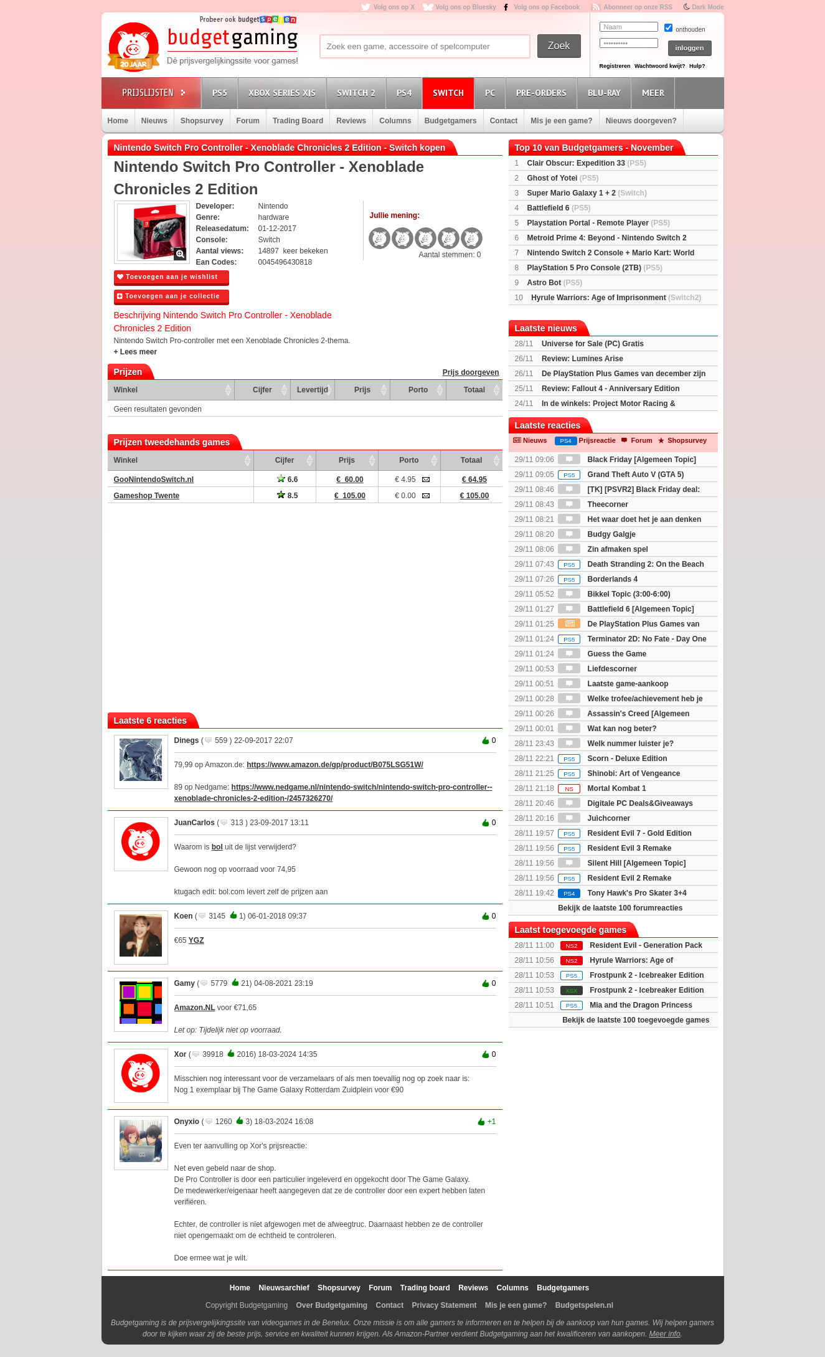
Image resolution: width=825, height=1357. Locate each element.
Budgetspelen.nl (584, 1305)
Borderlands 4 (598, 579)
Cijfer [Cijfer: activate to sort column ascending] (262, 389)
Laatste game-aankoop (613, 683)
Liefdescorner (597, 668)
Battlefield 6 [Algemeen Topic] (626, 609)
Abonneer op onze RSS (637, 7)
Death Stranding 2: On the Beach (631, 564)
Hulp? (697, 66)
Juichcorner (594, 818)
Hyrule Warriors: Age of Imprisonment (616, 297)
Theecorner (593, 504)
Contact (504, 120)
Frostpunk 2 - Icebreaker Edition (647, 975)
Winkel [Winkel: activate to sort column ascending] (126, 389)
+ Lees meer (136, 352)
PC (492, 92)
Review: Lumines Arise (582, 358)
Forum (248, 120)
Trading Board (298, 120)
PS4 (406, 92)
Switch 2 (358, 92)
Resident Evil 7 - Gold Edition (625, 833)
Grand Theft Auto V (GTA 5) (621, 474)
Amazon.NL (194, 1007)
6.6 (287, 479)
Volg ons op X (394, 7)
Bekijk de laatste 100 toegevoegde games (635, 1020)
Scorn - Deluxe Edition (612, 758)
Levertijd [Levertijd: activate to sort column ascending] (312, 389)
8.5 (287, 495)
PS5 (221, 92)
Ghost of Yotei (563, 178)
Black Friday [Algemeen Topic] (627, 459)
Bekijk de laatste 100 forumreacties (620, 908)
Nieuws (154, 120)
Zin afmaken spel (603, 549)
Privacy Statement (444, 1305)
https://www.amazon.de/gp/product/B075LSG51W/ (335, 764)
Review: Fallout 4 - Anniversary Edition (611, 388)
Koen (183, 916)
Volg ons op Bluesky (465, 7)
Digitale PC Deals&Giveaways (625, 803)
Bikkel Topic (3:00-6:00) (614, 594)
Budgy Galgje (597, 534)
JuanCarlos (194, 822)
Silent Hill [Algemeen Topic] (622, 863)
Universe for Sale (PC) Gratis (593, 343)
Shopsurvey (202, 120)
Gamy (184, 983)
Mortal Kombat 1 (602, 788)
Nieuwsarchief (283, 1288)
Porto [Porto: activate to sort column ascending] (418, 389)
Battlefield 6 (559, 208)
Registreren (615, 66)
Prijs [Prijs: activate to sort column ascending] (362, 389)
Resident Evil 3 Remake (614, 848)
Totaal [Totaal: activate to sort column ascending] (474, 389)
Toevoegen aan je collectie (168, 296)
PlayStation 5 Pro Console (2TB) (594, 267)
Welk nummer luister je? (616, 743)
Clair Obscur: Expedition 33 (586, 163)
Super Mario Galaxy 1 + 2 (587, 193)
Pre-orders (543, 92)
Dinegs (186, 740)
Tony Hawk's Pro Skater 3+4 (622, 893)
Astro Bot (555, 282)
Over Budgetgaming (331, 1305)
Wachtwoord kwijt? (660, 66)
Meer (655, 92)
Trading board (425, 1288)
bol (217, 847)
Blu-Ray (606, 92)
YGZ (196, 940)
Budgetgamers (451, 120)
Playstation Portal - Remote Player (598, 223)
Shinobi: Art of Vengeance (619, 773)
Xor (180, 1054)
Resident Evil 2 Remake (614, 878)
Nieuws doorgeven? (641, 120)
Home (118, 120)
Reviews (351, 120)
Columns (395, 120)
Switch (450, 92)
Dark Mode (708, 7)
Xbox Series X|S (283, 92)
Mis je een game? (561, 120)
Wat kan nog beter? (607, 728)
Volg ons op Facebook (547, 7)
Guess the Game (602, 654)
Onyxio (187, 1121)
